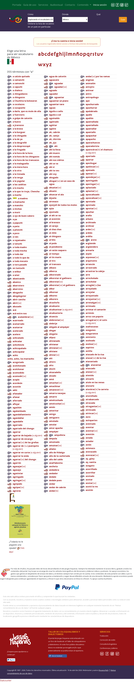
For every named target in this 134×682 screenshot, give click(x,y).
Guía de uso (29, 4)
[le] (53, 490)
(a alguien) (27, 435)
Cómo (30, 14)
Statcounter (5, 680)
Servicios (43, 4)
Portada (16, 4)
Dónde (65, 14)
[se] (17, 303)
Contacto (70, 4)
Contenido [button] (83, 4)
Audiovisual (56, 4)
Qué (98, 14)
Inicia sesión (100, 4)
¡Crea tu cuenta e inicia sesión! (67, 41)
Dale (123, 19)
